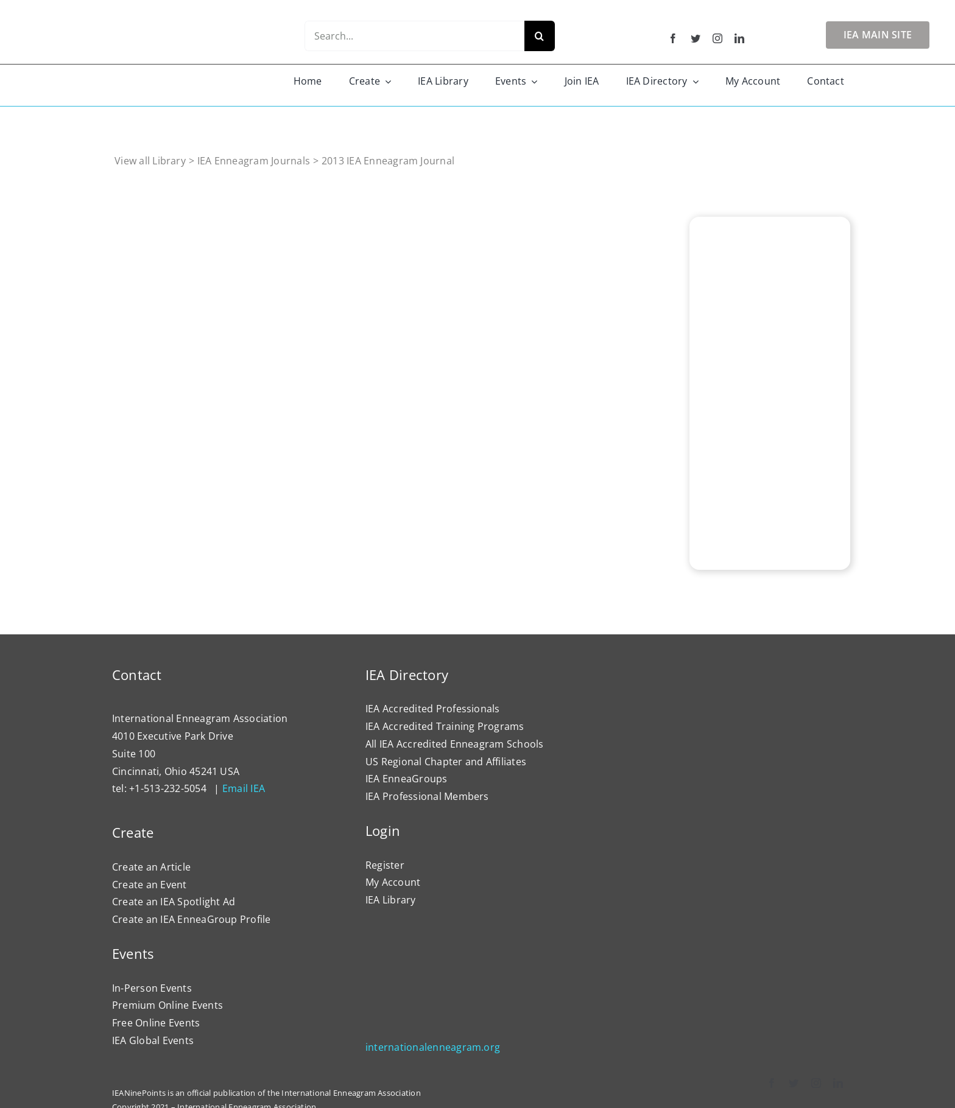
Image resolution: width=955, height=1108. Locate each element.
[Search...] (414, 36)
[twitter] (695, 38)
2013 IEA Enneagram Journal (388, 160)
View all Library (150, 160)
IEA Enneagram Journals (253, 160)
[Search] (539, 36)
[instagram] (717, 38)
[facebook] (673, 38)
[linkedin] (739, 38)
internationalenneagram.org (432, 1047)
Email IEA (243, 788)
